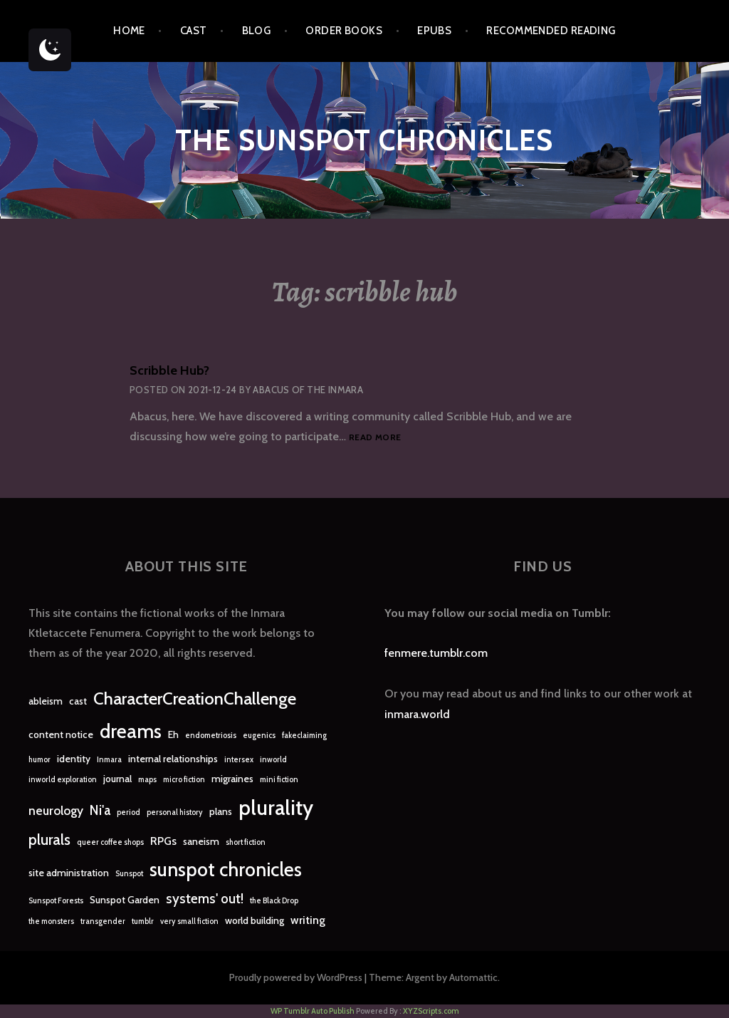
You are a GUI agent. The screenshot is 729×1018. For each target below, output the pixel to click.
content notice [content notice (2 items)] (60, 734)
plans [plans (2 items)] (220, 811)
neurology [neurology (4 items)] (55, 810)
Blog (256, 30)
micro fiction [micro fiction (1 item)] (184, 779)
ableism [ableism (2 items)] (45, 701)
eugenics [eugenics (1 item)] (259, 735)
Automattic (473, 977)
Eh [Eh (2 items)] (173, 734)
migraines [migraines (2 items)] (232, 778)
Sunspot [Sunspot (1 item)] (129, 873)
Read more (375, 438)
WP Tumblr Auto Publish (313, 1011)
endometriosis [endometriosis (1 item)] (210, 735)
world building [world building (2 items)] (254, 920)
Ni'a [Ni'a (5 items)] (100, 810)
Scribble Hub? (169, 370)
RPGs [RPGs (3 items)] (163, 841)
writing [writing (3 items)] (307, 920)
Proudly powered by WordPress (295, 977)
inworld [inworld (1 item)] (273, 759)
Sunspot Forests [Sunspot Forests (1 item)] (55, 900)
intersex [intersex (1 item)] (238, 759)
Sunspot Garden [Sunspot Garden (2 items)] (124, 899)
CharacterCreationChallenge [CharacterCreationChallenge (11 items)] (194, 698)
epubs (434, 30)
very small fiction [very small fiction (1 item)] (189, 921)
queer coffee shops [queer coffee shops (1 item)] (110, 842)
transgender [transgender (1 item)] (102, 921)
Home (129, 30)
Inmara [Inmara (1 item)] (109, 759)
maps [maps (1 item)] (147, 779)
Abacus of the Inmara (308, 389)
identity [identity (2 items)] (73, 758)
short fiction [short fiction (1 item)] (246, 842)
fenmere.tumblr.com (436, 653)
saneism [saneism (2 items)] (201, 841)
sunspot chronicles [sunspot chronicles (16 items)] (226, 869)
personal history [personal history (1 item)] (175, 812)
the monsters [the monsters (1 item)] (51, 921)
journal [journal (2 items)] (117, 778)
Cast (193, 30)
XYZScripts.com (431, 1011)
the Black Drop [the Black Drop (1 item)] (274, 900)
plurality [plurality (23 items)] (275, 807)
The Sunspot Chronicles (364, 140)
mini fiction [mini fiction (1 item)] (279, 779)
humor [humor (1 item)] (39, 759)
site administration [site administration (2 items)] (68, 872)
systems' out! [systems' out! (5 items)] (204, 898)
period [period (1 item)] (128, 812)
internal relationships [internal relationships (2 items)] (173, 758)
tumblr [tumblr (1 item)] (143, 921)
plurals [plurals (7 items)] (49, 839)
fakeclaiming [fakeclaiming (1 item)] (304, 735)
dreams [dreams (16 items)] (131, 731)
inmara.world (417, 714)
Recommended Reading (551, 30)
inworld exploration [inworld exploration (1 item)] (62, 779)
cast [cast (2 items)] (78, 701)
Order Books (343, 30)
